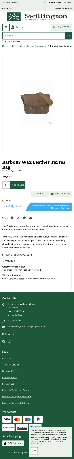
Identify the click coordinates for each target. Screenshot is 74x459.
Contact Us (7, 8)
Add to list (40, 193)
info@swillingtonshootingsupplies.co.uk (26, 326)
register (20, 278)
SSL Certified (13, 443)
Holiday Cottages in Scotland (16, 396)
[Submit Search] (68, 35)
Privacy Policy (36, 443)
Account (17, 27)
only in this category (11, 41)
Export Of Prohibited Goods (15, 390)
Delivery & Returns (63, 8)
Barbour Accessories (36, 46)
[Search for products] (33, 35)
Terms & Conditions (52, 441)
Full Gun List (8, 384)
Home (5, 46)
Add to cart (18, 184)
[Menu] (6, 27)
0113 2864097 (10, 2)
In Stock (6, 200)
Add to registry (60, 193)
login (11, 278)
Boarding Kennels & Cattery (15, 403)
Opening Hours (52, 2)
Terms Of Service (10, 364)
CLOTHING (17, 46)
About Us (67, 2)
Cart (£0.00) (61, 27)
